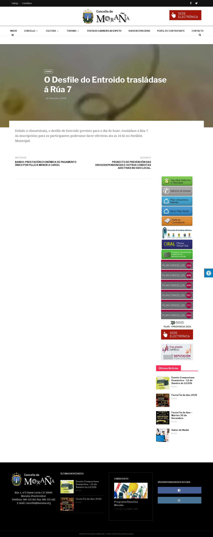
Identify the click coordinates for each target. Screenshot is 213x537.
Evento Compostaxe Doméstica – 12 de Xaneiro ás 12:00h (183, 380)
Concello (118, 509)
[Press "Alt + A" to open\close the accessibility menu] (208, 273)
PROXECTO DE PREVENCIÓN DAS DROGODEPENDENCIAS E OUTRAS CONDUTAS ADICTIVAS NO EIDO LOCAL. (123, 165)
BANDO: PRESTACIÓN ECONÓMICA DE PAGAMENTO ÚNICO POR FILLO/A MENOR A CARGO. (45, 163)
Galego (15, 3)
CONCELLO (31, 39)
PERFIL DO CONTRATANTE (171, 39)
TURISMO (73, 39)
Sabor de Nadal (180, 430)
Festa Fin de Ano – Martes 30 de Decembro (181, 415)
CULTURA (53, 39)
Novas (48, 71)
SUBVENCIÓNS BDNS (139, 39)
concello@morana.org (38, 503)
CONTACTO (198, 39)
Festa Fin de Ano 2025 (184, 395)
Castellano (27, 3)
